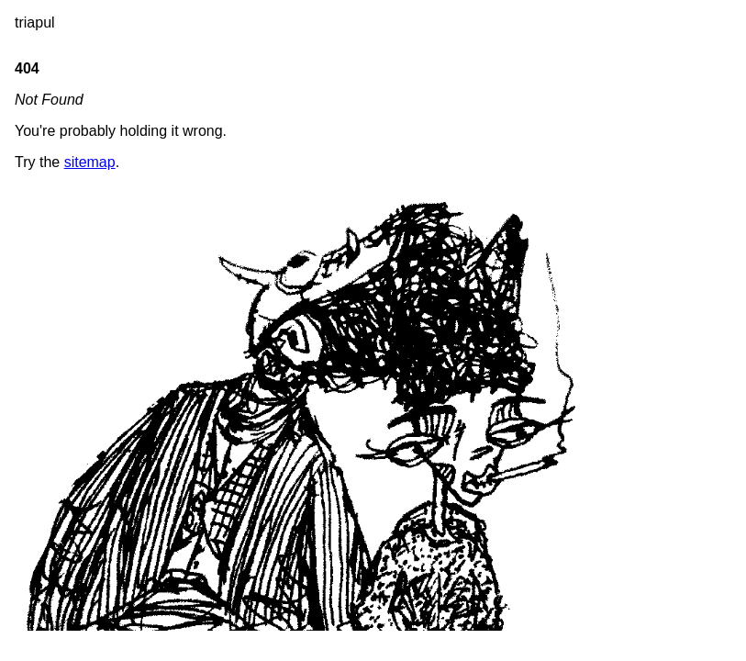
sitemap (90, 162)
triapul (35, 22)
